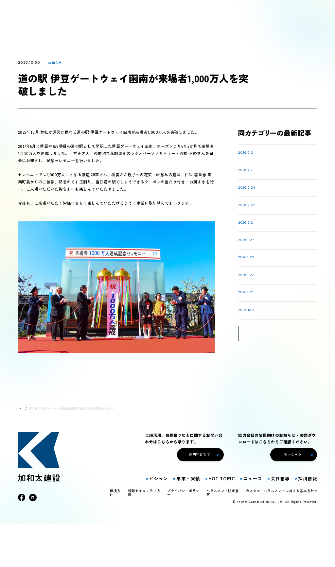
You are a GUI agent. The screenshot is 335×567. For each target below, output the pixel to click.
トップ (22, 452)
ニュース (38, 452)
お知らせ (55, 62)
